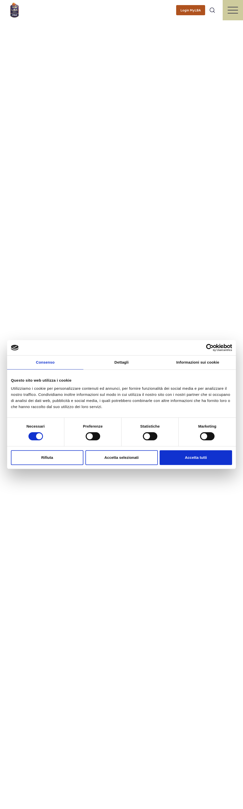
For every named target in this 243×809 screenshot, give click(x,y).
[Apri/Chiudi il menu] (233, 10)
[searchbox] (121, 6)
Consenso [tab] (45, 362)
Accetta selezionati (121, 457)
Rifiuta (47, 457)
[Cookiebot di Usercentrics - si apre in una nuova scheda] (210, 347)
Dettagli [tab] (121, 362)
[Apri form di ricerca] (212, 10)
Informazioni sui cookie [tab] (197, 362)
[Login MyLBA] (190, 10)
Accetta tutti (196, 457)
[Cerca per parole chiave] (121, 6)
